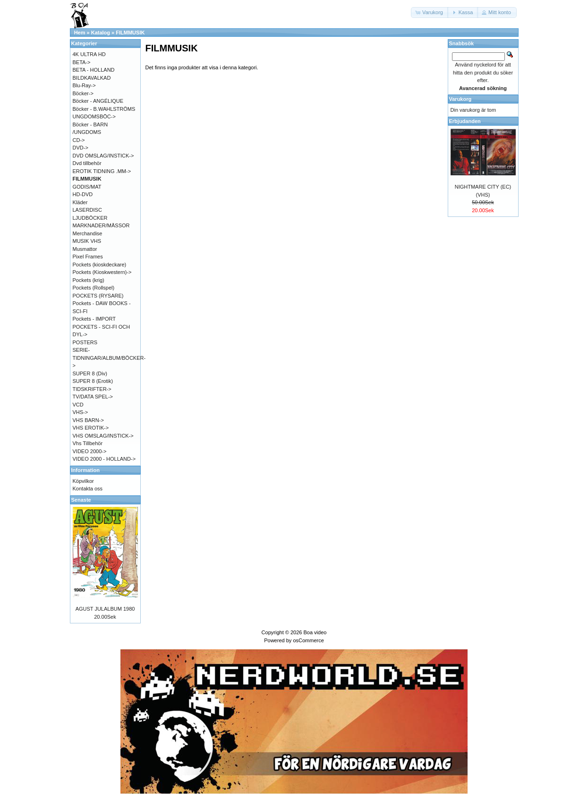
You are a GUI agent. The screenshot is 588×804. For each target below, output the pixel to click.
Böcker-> (83, 93)
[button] (430, 12)
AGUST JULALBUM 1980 (105, 609)
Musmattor (85, 249)
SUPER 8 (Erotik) (93, 381)
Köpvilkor (83, 481)
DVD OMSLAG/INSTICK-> (103, 155)
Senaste (81, 500)
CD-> (79, 140)
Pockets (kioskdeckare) (100, 264)
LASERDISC (87, 210)
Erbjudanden (465, 121)
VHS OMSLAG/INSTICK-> (103, 436)
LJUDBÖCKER (90, 218)
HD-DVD (83, 194)
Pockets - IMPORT (94, 319)
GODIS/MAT (87, 187)
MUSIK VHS (87, 241)
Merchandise (87, 233)
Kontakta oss (88, 488)
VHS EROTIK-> (91, 428)
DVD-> (80, 147)
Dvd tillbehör (87, 163)
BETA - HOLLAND (94, 70)
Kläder (80, 202)
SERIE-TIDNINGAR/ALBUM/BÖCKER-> (109, 357)
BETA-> (82, 62)
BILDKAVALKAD (92, 78)
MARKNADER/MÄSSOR (101, 225)
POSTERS (85, 342)
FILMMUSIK (130, 32)
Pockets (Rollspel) (94, 287)
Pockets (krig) (88, 280)
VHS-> (80, 412)
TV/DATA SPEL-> (93, 396)
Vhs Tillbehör (88, 443)
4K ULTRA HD (89, 54)
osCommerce (308, 640)
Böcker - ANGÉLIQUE (98, 101)
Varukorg (460, 99)
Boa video (314, 632)
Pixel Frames (88, 256)
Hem (79, 32)
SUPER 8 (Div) (90, 373)
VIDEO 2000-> (90, 451)
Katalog (100, 32)
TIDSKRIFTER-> (92, 389)
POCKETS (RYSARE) (98, 295)
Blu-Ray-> (84, 85)
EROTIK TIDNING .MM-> (102, 171)
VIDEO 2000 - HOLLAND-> (104, 459)
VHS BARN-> (88, 420)
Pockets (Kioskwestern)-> (102, 272)
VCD (78, 404)
